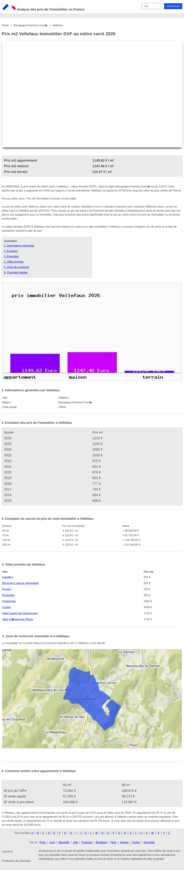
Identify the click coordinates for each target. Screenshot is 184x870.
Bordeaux (101, 842)
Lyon (52, 842)
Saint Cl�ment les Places (17, 619)
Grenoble (149, 842)
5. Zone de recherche (16, 267)
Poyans (6, 589)
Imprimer (7, 851)
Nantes (124, 842)
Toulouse (86, 842)
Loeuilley (7, 577)
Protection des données (16, 860)
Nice (113, 842)
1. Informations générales (19, 245)
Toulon (136, 842)
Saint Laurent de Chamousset (20, 613)
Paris (43, 842)
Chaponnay (9, 601)
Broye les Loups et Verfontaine (20, 583)
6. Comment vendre (16, 272)
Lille (75, 842)
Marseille (64, 842)
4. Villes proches (14, 261)
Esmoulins (8, 595)
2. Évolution (11, 251)
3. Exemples (11, 256)
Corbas (6, 607)
